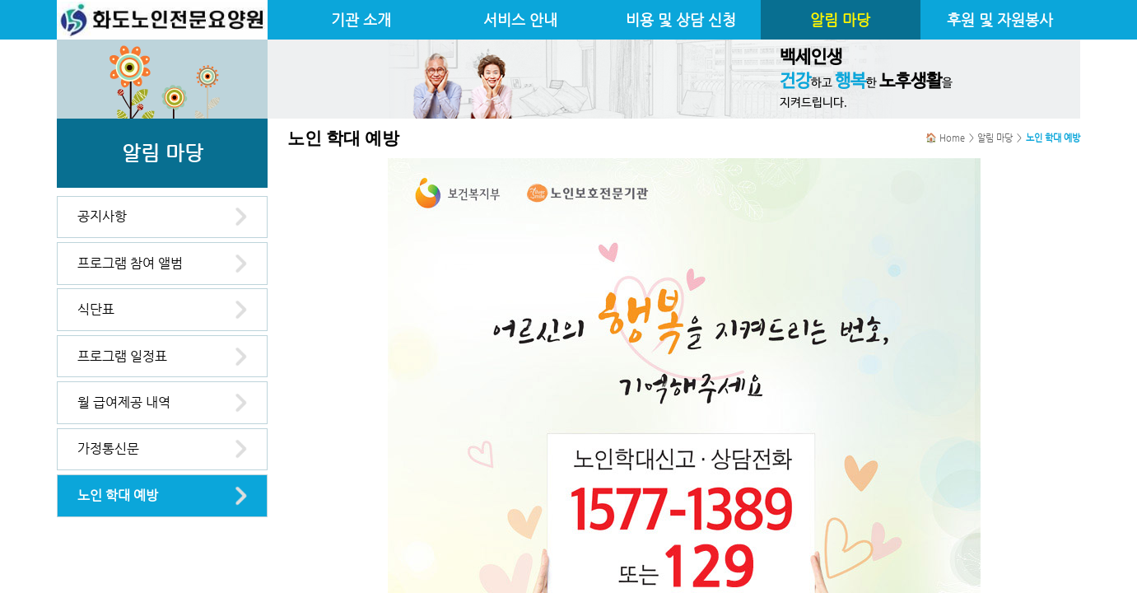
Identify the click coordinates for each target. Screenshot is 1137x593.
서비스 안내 (520, 20)
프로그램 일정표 (122, 356)
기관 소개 (361, 20)
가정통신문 (108, 448)
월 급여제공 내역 (123, 402)
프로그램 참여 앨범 (130, 263)
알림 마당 (840, 20)
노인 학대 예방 (117, 495)
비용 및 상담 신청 (681, 20)
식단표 (95, 309)
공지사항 (102, 216)
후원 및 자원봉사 (1000, 20)
